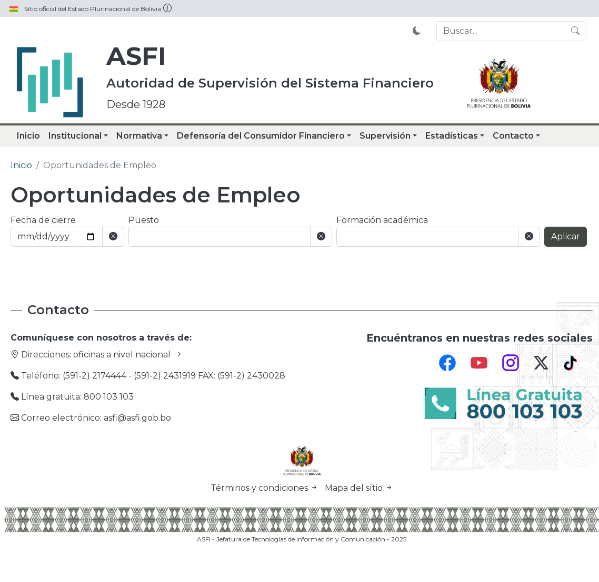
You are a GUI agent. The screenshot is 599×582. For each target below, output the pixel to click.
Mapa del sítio (359, 488)
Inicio (28, 136)
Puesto (143, 220)
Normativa (139, 136)
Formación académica (382, 220)
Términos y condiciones (266, 488)
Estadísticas (451, 136)
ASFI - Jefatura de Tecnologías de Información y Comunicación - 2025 (301, 539)
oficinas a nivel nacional (127, 355)
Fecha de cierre (43, 220)
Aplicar (565, 236)
